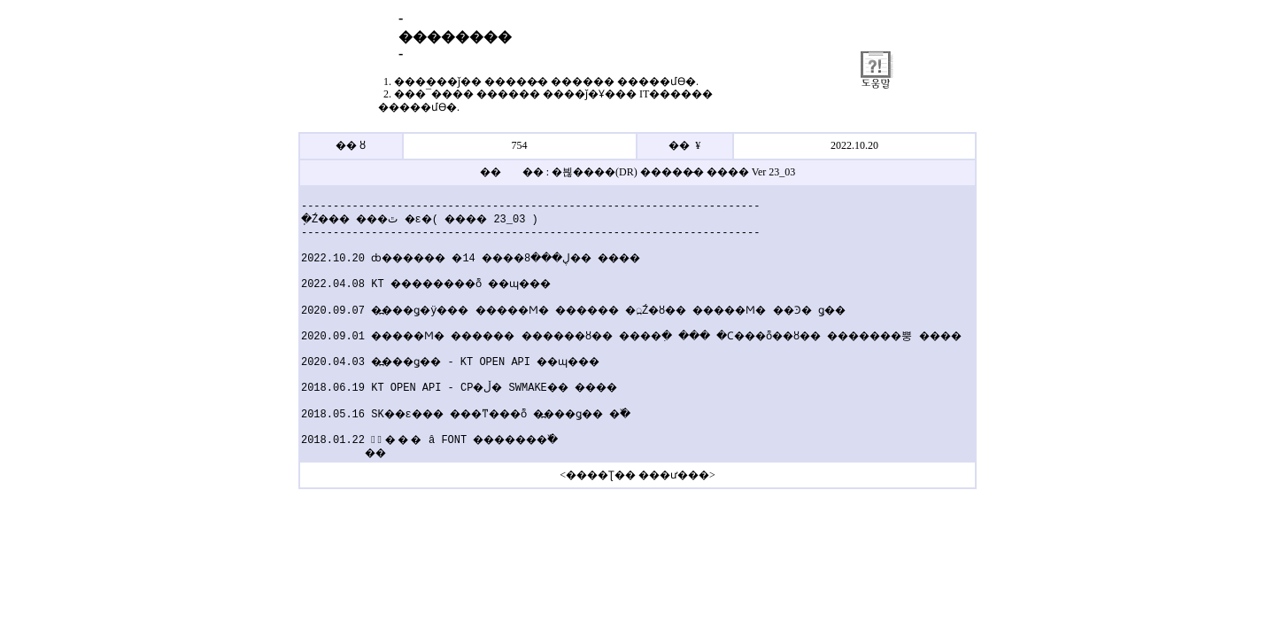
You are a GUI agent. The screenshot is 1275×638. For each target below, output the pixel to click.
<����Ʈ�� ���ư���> (637, 475)
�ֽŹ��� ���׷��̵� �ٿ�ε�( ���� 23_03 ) (410, 219)
